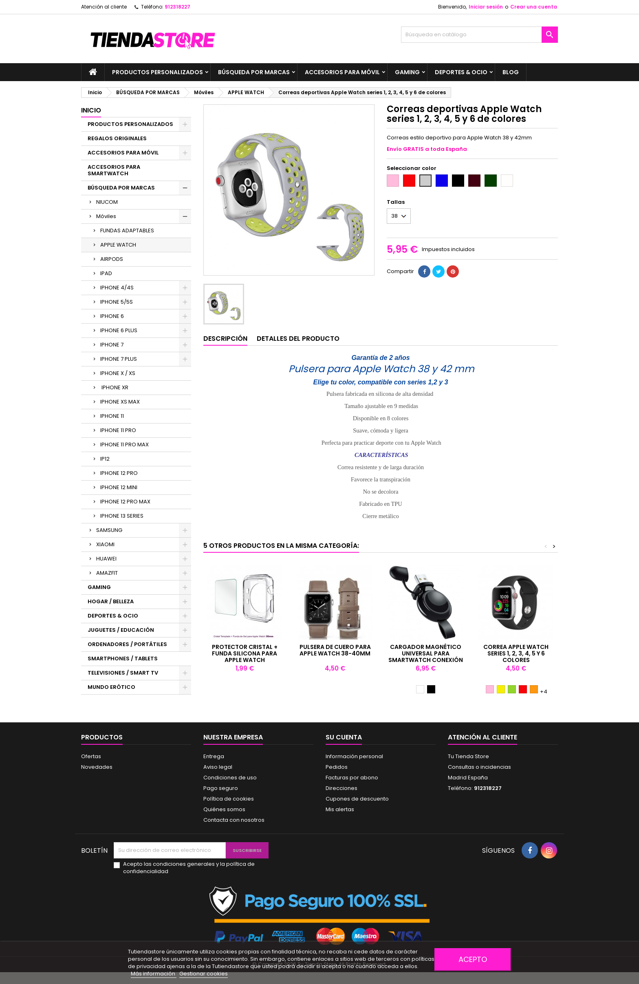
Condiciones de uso (230, 777)
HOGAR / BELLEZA (111, 601)
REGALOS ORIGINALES (117, 138)
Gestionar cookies (203, 973)
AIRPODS (111, 259)
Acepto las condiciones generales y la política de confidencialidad (189, 867)
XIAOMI (105, 544)
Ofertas (91, 756)
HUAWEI (106, 559)
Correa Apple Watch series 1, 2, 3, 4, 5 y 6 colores (516, 653)
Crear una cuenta (533, 6)
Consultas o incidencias (479, 767)
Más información (153, 973)
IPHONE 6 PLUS (118, 330)
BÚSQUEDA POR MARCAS (254, 72)
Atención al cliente (104, 6)
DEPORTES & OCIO (461, 72)
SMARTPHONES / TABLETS (123, 658)
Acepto (472, 959)
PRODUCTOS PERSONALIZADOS (157, 72)
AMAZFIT (107, 573)
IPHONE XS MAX (120, 402)
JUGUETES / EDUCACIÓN (121, 630)
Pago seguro (220, 788)
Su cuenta (344, 737)
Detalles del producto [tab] (298, 338)
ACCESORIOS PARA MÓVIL (342, 72)
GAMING (407, 72)
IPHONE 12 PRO (119, 473)
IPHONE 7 (111, 345)
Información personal (354, 756)
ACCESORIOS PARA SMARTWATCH (114, 170)
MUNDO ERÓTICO (111, 687)
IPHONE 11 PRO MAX (124, 444)
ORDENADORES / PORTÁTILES (127, 644)
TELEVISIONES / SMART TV (123, 673)
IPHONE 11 (112, 416)
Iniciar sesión (486, 6)
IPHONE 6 (112, 316)
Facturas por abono (352, 777)
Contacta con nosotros (233, 820)
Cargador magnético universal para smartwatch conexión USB (425, 657)
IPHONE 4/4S (117, 287)
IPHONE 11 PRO (118, 430)
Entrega (213, 756)
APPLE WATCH (118, 245)
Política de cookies (228, 799)
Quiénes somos (224, 809)
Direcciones (341, 788)
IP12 (105, 459)
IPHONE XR (114, 387)
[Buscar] (479, 34)
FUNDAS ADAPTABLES (127, 230)
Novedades (96, 767)
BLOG (510, 72)
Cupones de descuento (357, 799)
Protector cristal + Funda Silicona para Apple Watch (245, 653)
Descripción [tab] (225, 338)
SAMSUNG (109, 530)
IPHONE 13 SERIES (121, 516)
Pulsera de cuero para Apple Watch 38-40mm (335, 650)
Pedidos (337, 767)
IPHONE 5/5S (116, 302)
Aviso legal (217, 767)
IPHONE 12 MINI (118, 487)
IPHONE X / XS (117, 373)
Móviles (106, 216)
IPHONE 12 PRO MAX (125, 501)
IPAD (106, 273)
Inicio (91, 110)
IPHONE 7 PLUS (118, 359)
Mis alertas (340, 809)
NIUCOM (107, 202)
